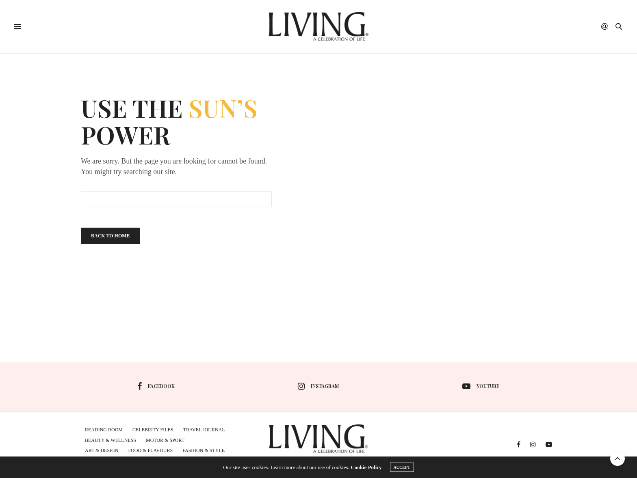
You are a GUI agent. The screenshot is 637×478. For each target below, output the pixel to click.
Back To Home (110, 236)
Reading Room (104, 430)
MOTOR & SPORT (165, 440)
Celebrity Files (152, 430)
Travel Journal (204, 430)
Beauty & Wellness (110, 440)
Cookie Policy (366, 467)
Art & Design (101, 450)
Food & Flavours (150, 450)
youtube (480, 386)
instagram (318, 386)
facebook (156, 386)
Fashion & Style (203, 450)
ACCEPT (402, 467)
